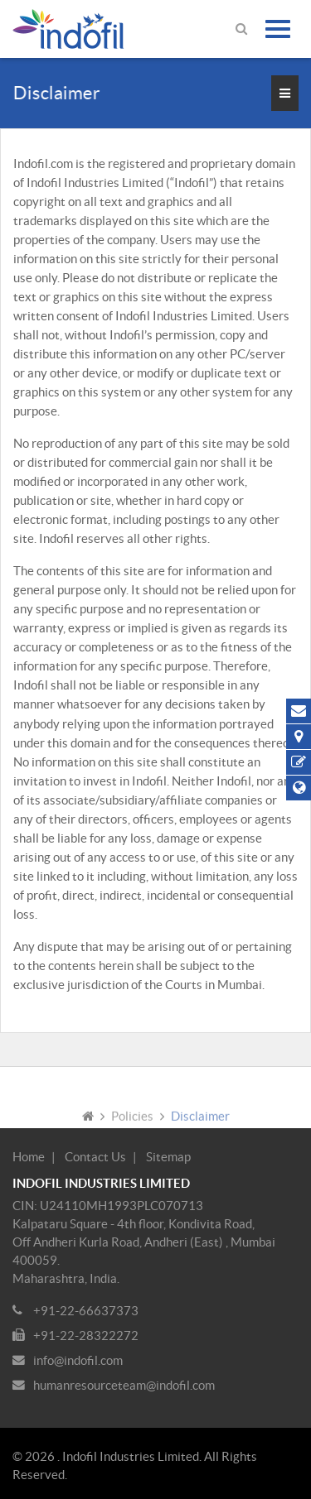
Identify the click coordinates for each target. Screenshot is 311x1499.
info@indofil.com (78, 1360)
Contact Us (95, 1157)
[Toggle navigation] (278, 29)
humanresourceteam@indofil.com (124, 1385)
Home (28, 1157)
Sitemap (168, 1157)
